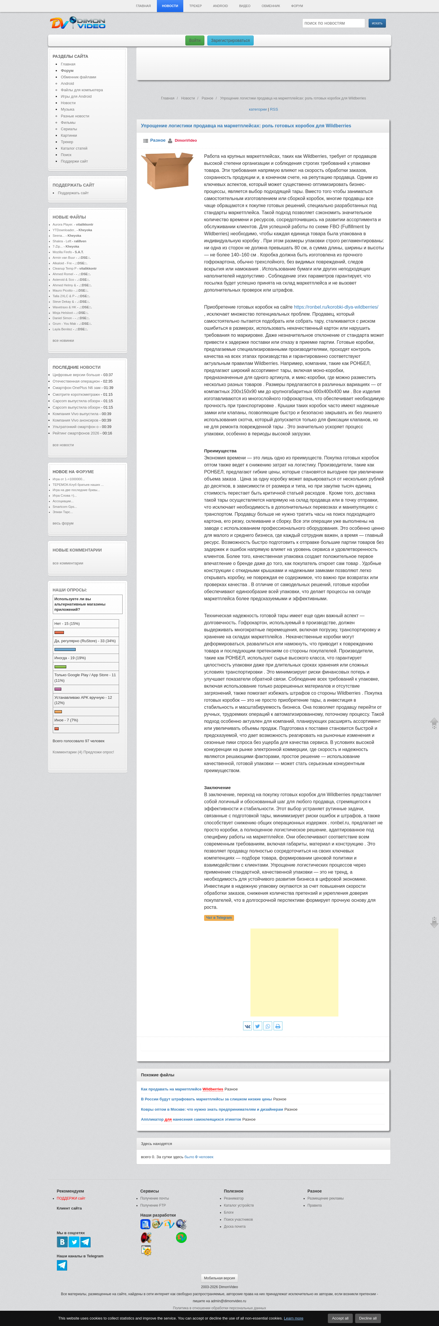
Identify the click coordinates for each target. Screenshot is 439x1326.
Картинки (69, 135)
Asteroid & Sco (63, 279)
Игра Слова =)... (65, 495)
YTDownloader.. (64, 230)
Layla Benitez (63, 329)
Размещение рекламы (326, 1198)
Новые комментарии (77, 550)
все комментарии (68, 563)
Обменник (271, 6)
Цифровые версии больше (77, 375)
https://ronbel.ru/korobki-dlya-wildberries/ (336, 307)
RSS (274, 109)
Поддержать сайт (73, 185)
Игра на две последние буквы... (76, 490)
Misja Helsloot (63, 312)
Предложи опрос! (99, 752)
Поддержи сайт (74, 161)
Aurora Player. (63, 224)
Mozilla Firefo (62, 252)
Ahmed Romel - (64, 274)
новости (90, 367)
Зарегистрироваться (230, 40)
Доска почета (235, 1226)
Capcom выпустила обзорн (76, 401)
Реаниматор (234, 1198)
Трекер (195, 6)
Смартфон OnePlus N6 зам (77, 387)
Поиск (66, 155)
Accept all (340, 1318)
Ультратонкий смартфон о (76, 426)
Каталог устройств (239, 1205)
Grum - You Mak (64, 323)
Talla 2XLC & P (63, 296)
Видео (244, 6)
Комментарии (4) (67, 752)
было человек (198, 1157)
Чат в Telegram (219, 918)
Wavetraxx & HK (65, 307)
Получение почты (154, 1198)
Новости (170, 6)
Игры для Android (76, 96)
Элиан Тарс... (63, 512)
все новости (63, 445)
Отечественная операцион (76, 381)
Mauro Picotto (63, 290)
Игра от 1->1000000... (69, 479)
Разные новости (75, 116)
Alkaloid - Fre (62, 263)
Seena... (59, 235)
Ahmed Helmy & (65, 285)
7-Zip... (58, 246)
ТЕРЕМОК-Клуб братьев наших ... (78, 484)
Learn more (293, 1318)
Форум (297, 6)
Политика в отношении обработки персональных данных (219, 1308)
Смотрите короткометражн (76, 394)
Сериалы (69, 129)
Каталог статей (74, 148)
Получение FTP (153, 1205)
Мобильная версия (219, 1278)
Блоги (229, 1212)
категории (258, 109)
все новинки (63, 340)
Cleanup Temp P (65, 268)
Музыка (67, 109)
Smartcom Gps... (65, 506)
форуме (85, 471)
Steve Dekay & (64, 301)
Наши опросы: (70, 590)
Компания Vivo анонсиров (76, 420)
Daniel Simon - (63, 318)
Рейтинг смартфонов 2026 (76, 433)
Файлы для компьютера (82, 90)
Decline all (368, 1318)
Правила (315, 1205)
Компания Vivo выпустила (76, 414)
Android (220, 6)
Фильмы (68, 122)
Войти (195, 40)
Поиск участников (238, 1219)
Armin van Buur (64, 257)
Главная (143, 6)
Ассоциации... (63, 501)
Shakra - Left (62, 241)
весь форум (63, 523)
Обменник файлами (78, 77)
